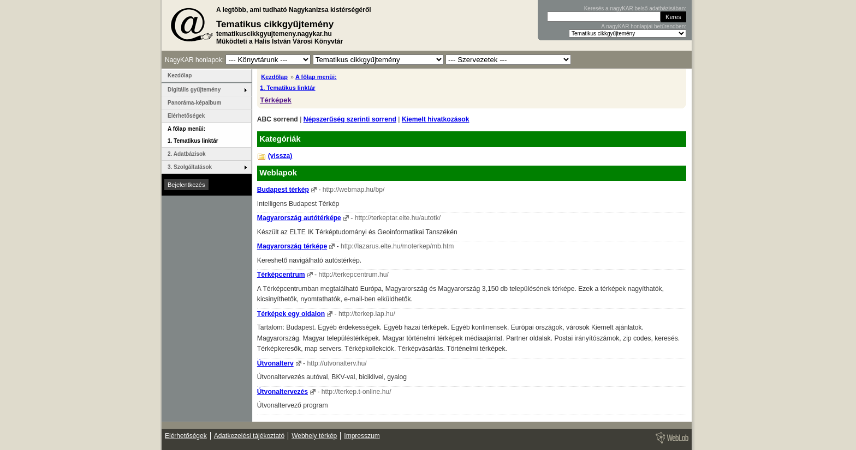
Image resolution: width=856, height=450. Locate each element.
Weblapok (278, 172)
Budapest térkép (283, 189)
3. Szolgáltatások (190, 167)
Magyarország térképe (292, 246)
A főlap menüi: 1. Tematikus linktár (193, 135)
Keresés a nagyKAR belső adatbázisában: (635, 8)
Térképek (276, 100)
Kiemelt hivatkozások (435, 119)
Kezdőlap (274, 77)
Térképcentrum (281, 274)
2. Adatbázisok (187, 154)
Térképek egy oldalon (291, 314)
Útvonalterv (275, 363)
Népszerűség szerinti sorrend (350, 119)
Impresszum (361, 436)
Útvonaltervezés (282, 392)
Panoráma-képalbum (194, 103)
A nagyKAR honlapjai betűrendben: (643, 26)
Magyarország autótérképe (299, 218)
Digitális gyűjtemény (194, 90)
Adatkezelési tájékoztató (249, 436)
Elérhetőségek (186, 116)
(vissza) (280, 156)
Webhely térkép (314, 436)
